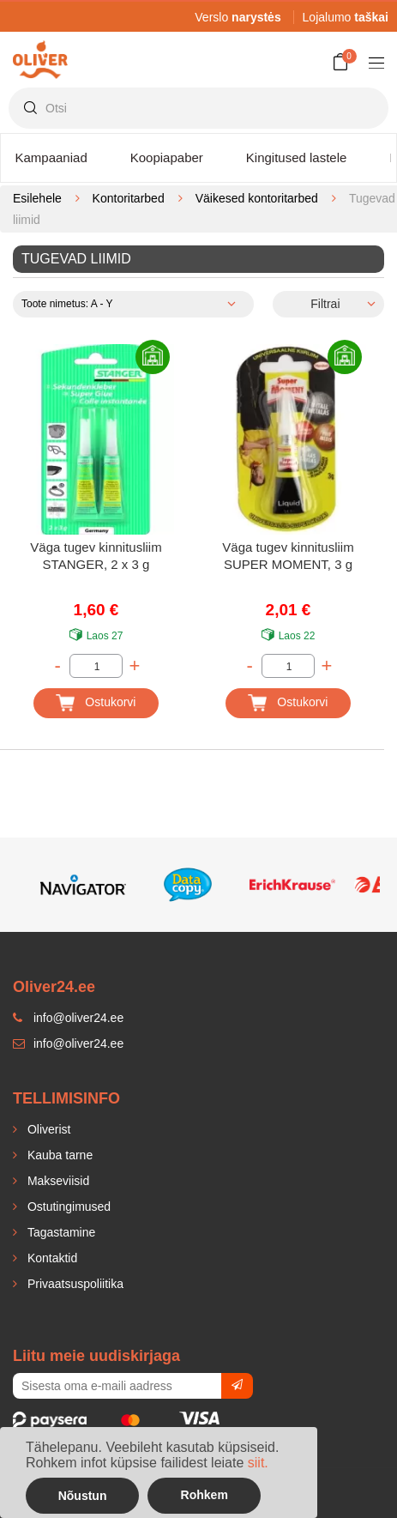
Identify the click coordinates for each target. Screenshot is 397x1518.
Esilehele (37, 198)
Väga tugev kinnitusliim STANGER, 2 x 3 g (95, 556)
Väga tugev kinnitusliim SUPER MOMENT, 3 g (287, 556)
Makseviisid (56, 1181)
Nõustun (82, 1496)
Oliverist (47, 1129)
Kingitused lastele (296, 157)
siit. (258, 1462)
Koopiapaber (166, 157)
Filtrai (325, 304)
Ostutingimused (67, 1206)
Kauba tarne (58, 1155)
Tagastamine (59, 1232)
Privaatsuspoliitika (73, 1284)
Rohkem (204, 1495)
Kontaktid (50, 1258)
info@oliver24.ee (68, 1043)
